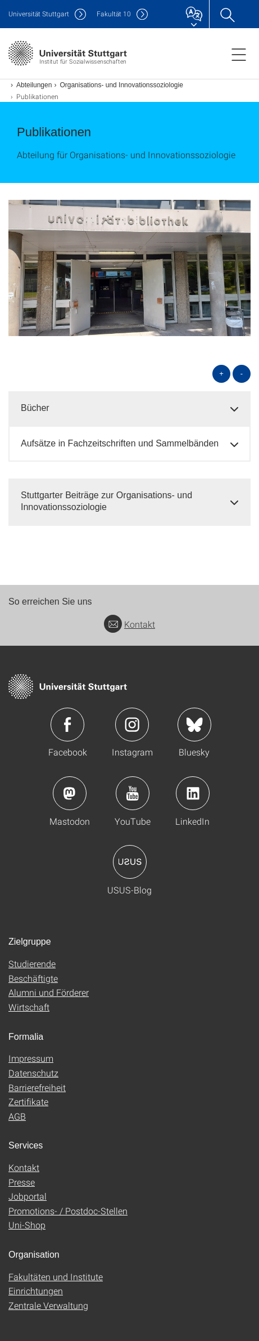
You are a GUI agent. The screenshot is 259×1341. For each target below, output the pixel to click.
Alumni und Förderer (48, 992)
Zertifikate (28, 1101)
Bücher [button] (35, 408)
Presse (21, 1182)
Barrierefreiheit (37, 1087)
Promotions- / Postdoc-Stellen (68, 1211)
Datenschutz (33, 1073)
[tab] (129, 408)
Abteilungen (34, 85)
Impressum (30, 1058)
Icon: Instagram (132, 724)
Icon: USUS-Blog (130, 862)
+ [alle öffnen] (221, 373)
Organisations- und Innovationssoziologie (121, 85)
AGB (17, 1116)
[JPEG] (129, 268)
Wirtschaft (28, 1007)
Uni (38, 14)
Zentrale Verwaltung (48, 1305)
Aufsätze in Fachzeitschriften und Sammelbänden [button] (120, 443)
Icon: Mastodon (70, 793)
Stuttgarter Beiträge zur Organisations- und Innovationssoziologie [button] (106, 501)
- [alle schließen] (241, 373)
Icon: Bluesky (194, 724)
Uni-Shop (27, 1225)
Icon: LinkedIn (193, 793)
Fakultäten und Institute (55, 1276)
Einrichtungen (35, 1291)
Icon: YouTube (132, 793)
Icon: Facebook (67, 724)
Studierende (32, 963)
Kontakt (129, 624)
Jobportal (27, 1196)
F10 (114, 14)
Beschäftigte (33, 978)
